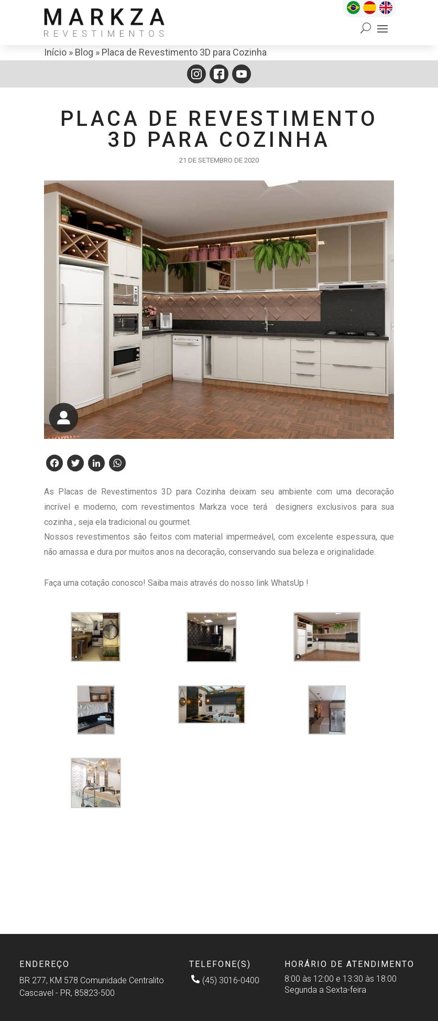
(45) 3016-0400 (225, 979)
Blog (84, 52)
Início (55, 52)
